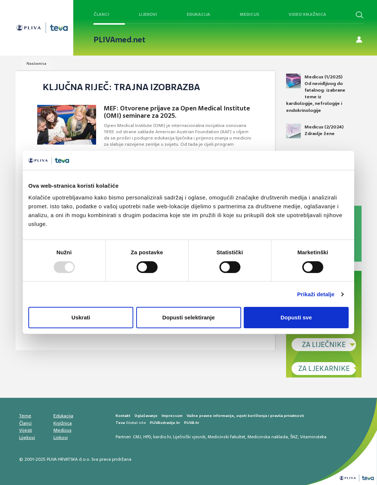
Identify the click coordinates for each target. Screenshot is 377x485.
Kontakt (123, 415)
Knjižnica (62, 423)
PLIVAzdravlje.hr (165, 422)
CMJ (137, 436)
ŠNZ (294, 436)
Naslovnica (36, 63)
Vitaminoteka (313, 436)
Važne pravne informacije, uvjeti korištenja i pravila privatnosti (245, 415)
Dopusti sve (296, 317)
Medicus (249, 14)
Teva (120, 422)
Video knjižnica (307, 14)
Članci (101, 14)
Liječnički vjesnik (189, 436)
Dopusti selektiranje (188, 317)
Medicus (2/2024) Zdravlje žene (314, 131)
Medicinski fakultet (226, 436)
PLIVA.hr (191, 422)
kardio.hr (162, 436)
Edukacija (198, 14)
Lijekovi (148, 14)
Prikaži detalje (316, 294)
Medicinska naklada (267, 436)
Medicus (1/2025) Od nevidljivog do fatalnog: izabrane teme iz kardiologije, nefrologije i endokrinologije (315, 93)
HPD (147, 436)
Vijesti (25, 430)
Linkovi (60, 437)
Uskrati (80, 317)
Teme (25, 416)
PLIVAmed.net (119, 40)
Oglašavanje (146, 415)
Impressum (172, 415)
